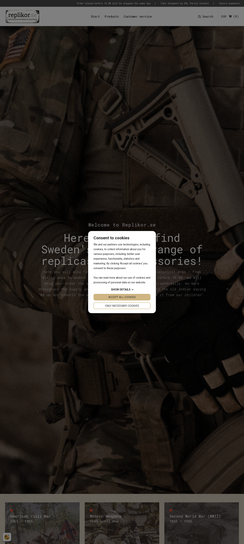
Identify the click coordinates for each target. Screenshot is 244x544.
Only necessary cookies (122, 305)
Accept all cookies (122, 297)
